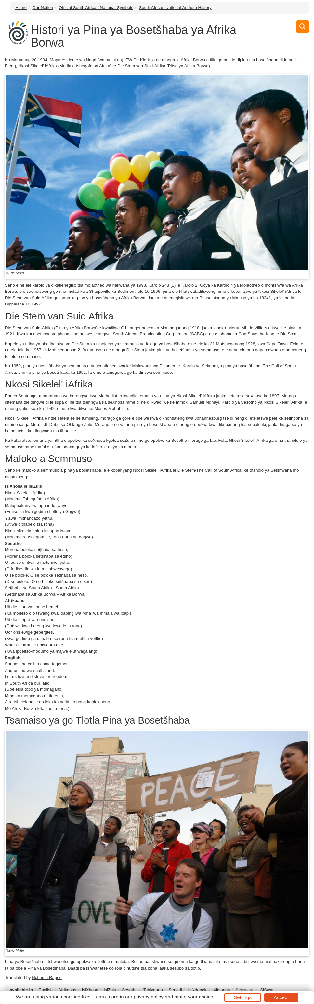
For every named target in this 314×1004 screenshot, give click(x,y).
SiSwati (267, 989)
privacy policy (148, 996)
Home (21, 7)
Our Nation (43, 7)
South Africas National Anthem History (175, 7)
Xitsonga (221, 989)
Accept (281, 997)
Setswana (245, 989)
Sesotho (129, 989)
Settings (243, 997)
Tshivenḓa (153, 989)
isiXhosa (90, 989)
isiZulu (110, 989)
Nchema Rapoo (47, 977)
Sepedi (175, 989)
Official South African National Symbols (96, 7)
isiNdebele (198, 989)
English (46, 989)
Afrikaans (67, 989)
